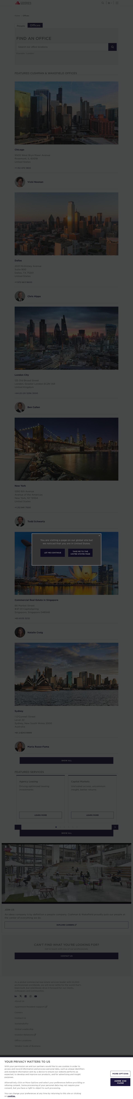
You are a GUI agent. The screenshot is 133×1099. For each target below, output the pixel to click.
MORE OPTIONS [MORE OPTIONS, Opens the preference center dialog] (120, 1074)
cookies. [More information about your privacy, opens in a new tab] (11, 1096)
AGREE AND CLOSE (120, 1082)
